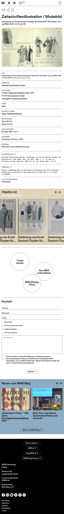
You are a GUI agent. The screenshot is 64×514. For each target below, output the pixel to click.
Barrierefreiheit (6, 508)
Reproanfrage (8, 322)
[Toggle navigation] (60, 2)
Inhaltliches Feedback (10, 329)
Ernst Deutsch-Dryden (16, 96)
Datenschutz (5, 503)
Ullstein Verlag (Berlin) (16, 93)
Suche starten (32, 442)
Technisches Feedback (10, 332)
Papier (4, 114)
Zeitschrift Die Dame (19, 99)
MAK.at (32, 447)
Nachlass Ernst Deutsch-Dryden (13, 85)
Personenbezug (12, 195)
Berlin (27, 93)
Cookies (4, 511)
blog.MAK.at (32, 452)
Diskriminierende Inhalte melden (13, 325)
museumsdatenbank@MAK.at (10, 479)
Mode (4, 106)
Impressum (5, 505)
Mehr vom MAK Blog (32, 434)
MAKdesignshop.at (32, 457)
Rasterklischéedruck (14, 114)
